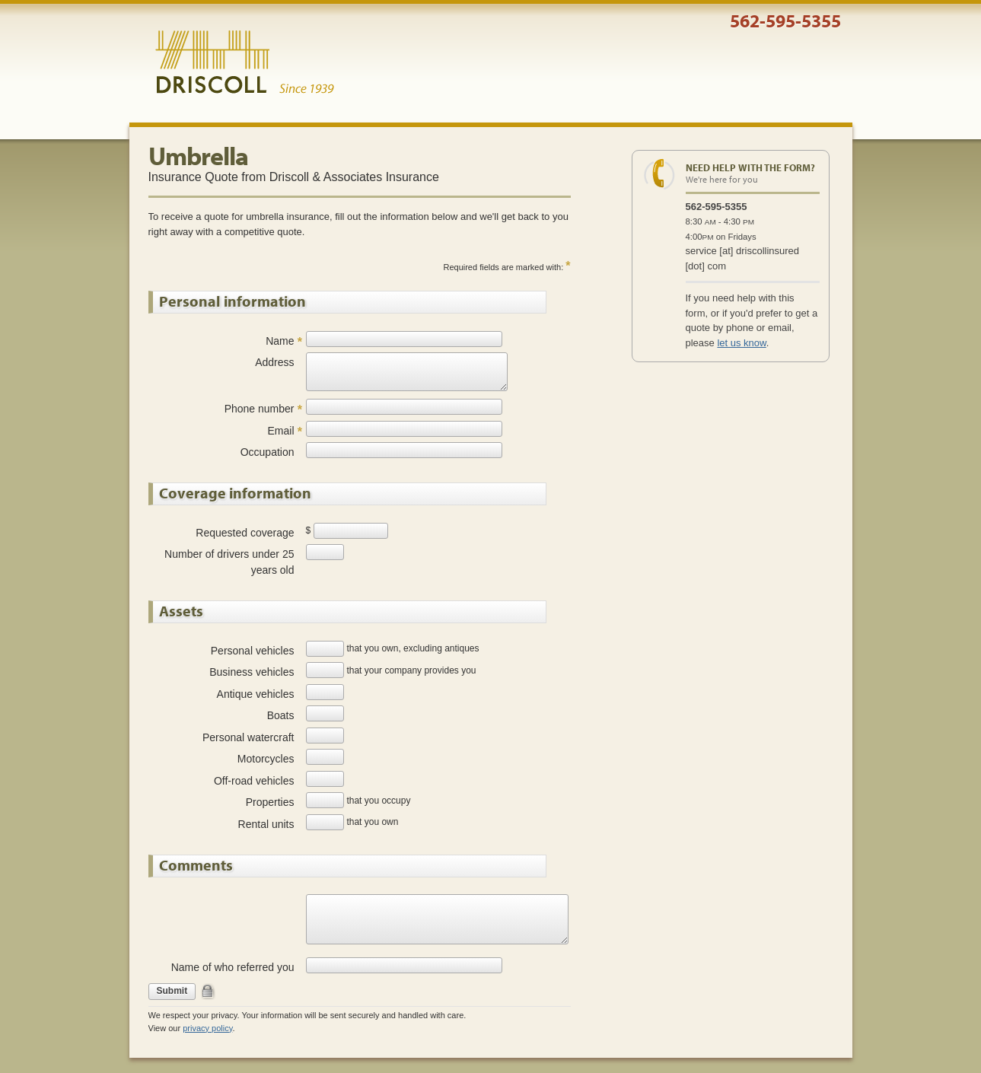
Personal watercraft (248, 737)
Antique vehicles (256, 694)
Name (280, 341)
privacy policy (207, 1028)
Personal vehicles (253, 651)
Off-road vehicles (254, 781)
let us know (741, 343)
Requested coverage (245, 533)
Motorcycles (266, 759)
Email (280, 431)
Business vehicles (251, 672)
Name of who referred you (233, 967)
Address (274, 362)
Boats (281, 715)
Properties (270, 802)
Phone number (260, 409)
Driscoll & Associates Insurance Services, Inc (244, 62)
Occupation (267, 452)
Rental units (266, 824)
